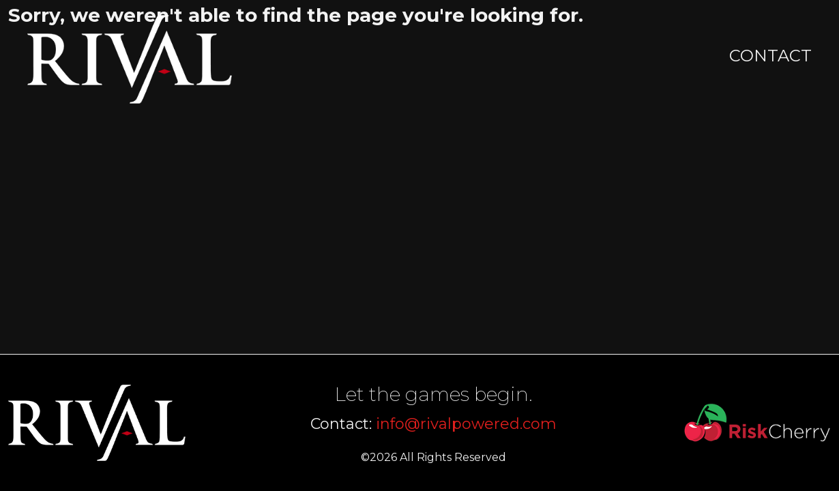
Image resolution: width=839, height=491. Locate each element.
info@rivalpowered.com (466, 424)
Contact (770, 55)
